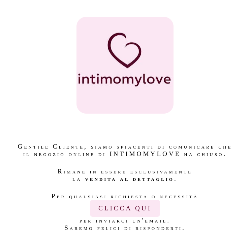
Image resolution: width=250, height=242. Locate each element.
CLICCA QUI (125, 208)
